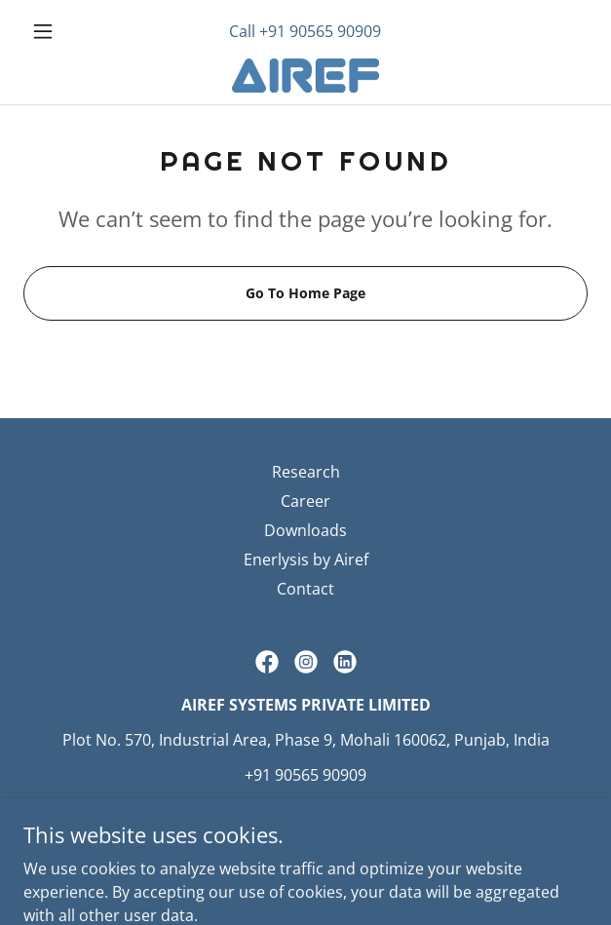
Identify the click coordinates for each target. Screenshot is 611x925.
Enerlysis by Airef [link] (306, 559)
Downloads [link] (305, 530)
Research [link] (306, 471)
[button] (65, 31)
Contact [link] (305, 588)
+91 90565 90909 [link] (320, 31)
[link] (305, 75)
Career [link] (305, 501)
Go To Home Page (305, 293)
